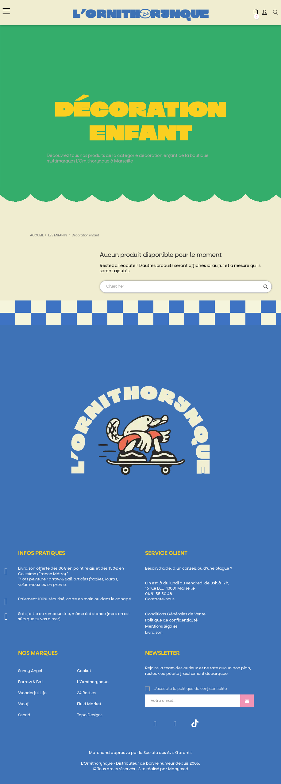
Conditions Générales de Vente (175, 614)
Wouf (23, 704)
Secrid (24, 715)
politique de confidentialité (202, 689)
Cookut (84, 671)
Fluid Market (89, 704)
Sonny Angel (30, 671)
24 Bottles (86, 693)
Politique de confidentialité (171, 620)
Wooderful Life (32, 693)
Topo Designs (89, 715)
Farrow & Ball (30, 682)
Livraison (153, 633)
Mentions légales (161, 627)
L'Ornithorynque (93, 682)
